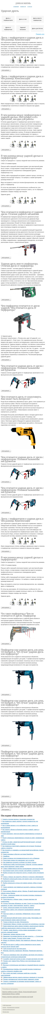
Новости (23, 6)
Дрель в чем (22, 19)
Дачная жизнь (23, 3)
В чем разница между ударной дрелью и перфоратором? (22, 156)
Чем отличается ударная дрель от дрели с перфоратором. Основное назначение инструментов (22, 367)
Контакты (4, 1007)
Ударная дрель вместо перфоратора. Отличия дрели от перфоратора (19, 264)
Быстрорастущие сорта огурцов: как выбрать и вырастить (21, 870)
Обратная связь (6, 1011)
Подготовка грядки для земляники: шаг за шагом (18, 860)
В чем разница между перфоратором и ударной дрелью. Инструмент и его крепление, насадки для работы (21, 117)
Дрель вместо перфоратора (37, 19)
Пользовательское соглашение (13, 1007)
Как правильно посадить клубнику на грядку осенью (19, 862)
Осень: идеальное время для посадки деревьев (18, 907)
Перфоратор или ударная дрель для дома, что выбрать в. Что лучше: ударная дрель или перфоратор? (22, 651)
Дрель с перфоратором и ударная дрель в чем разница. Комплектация (22, 38)
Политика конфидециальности (9, 1009)
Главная (16, 6)
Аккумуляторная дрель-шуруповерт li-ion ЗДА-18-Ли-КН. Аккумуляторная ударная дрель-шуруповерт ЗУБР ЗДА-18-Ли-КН (22, 804)
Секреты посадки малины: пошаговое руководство (18, 819)
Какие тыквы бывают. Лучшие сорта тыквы (16, 938)
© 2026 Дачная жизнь (7, 1005)
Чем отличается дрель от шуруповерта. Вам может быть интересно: (21, 397)
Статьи (29, 6)
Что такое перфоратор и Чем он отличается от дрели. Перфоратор (18, 614)
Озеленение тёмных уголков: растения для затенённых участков (23, 924)
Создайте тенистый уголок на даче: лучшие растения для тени (23, 959)
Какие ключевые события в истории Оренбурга (18, 854)
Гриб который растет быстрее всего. (14, 948)
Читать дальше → (6, 70)
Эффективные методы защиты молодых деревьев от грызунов (23, 977)
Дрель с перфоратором (8, 19)
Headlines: (6, 856)
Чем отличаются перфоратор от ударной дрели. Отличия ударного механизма (22, 212)
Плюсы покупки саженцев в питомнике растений (17, 996)
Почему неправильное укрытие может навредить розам (21, 979)
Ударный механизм (23, 28)
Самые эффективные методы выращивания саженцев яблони (23, 868)
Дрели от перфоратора (8, 28)
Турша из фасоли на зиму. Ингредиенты (16, 922)
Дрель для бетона (37, 28)
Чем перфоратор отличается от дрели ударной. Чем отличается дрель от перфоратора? (20, 307)
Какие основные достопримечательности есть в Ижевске (21, 858)
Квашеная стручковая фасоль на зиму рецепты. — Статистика (23, 936)
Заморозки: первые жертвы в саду (14, 934)
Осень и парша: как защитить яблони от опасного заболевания (23, 877)
